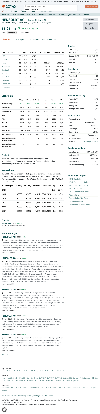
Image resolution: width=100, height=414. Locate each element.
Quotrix (5, 60)
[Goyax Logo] (9, 6)
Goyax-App (85, 388)
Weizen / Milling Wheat (71, 381)
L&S (3, 56)
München (5, 77)
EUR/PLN (58, 378)
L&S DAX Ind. (12, 378)
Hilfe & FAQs (53, 396)
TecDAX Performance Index (79, 204)
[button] (4, 409)
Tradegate (6, 67)
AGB (45, 396)
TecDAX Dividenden (36, 388)
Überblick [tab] (6, 40)
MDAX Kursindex (75, 189)
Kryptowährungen (73, 15)
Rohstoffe (52, 15)
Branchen (42, 11)
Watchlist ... (90, 20)
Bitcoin (4, 378)
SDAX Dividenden (65, 388)
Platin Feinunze (32, 381)
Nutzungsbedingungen (35, 396)
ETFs (28, 15)
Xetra (4, 63)
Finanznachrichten (28, 11)
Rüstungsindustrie (91, 142)
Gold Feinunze (8, 381)
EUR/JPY (50, 378)
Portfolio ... (90, 28)
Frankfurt (5, 74)
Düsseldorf (6, 87)
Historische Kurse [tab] (49, 40)
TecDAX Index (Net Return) (79, 198)
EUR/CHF (42, 378)
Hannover (6, 84)
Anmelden (92, 6)
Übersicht (5, 15)
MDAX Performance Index (79, 192)
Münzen (86, 15)
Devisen (61, 15)
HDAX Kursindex (75, 179)
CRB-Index (57, 381)
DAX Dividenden (21, 388)
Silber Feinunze (20, 381)
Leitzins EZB (67, 378)
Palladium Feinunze (46, 381)
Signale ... (90, 24)
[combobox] (50, 6)
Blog (50, 11)
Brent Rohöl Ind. (32, 378)
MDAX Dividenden (51, 388)
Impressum (6, 396)
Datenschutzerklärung (18, 396)
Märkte (4, 11)
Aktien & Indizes (17, 15)
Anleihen (42, 15)
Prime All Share (75, 195)
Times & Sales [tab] (33, 40)
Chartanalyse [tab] (19, 40)
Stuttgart (5, 70)
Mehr (5, 354)
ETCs (34, 15)
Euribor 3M (77, 378)
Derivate (14, 11)
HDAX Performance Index (79, 182)
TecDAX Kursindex (76, 201)
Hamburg (5, 80)
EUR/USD (22, 378)
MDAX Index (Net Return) (78, 185)
